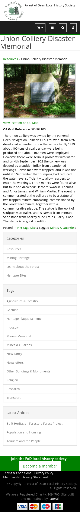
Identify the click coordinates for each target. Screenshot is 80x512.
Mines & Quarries (62, 228)
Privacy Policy (43, 473)
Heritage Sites (27, 228)
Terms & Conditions (17, 473)
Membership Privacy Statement (25, 477)
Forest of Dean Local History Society (50, 5)
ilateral (54, 499)
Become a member (40, 466)
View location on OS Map (21, 123)
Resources (10, 59)
